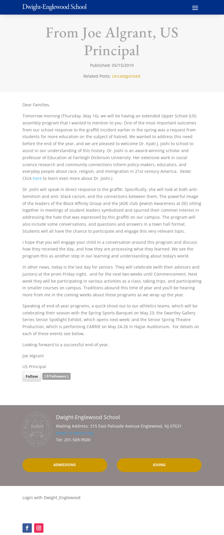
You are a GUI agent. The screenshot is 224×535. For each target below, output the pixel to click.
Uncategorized (126, 76)
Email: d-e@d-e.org (74, 433)
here (37, 180)
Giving (159, 464)
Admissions (64, 464)
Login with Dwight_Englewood (51, 497)
